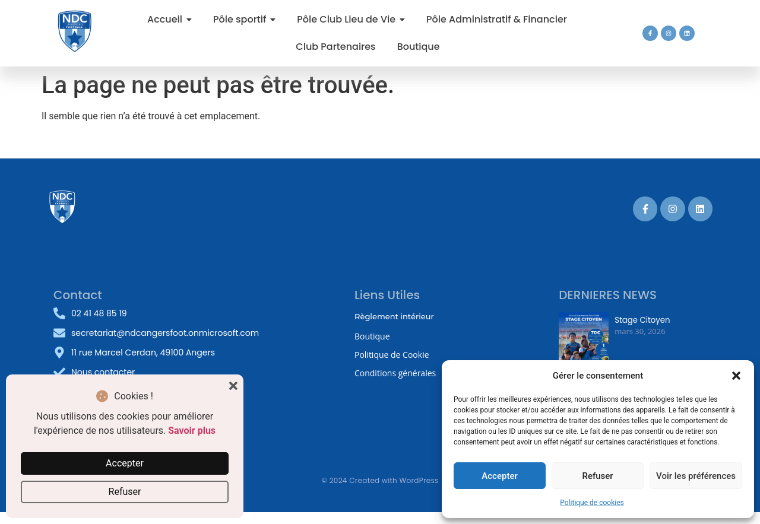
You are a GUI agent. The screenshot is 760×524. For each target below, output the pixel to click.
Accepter (499, 476)
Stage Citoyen (642, 320)
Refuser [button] (125, 491)
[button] (736, 376)
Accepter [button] (125, 463)
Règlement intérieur (394, 316)
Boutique (372, 336)
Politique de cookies (591, 502)
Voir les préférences (696, 476)
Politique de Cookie (391, 354)
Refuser (597, 476)
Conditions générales (395, 373)
